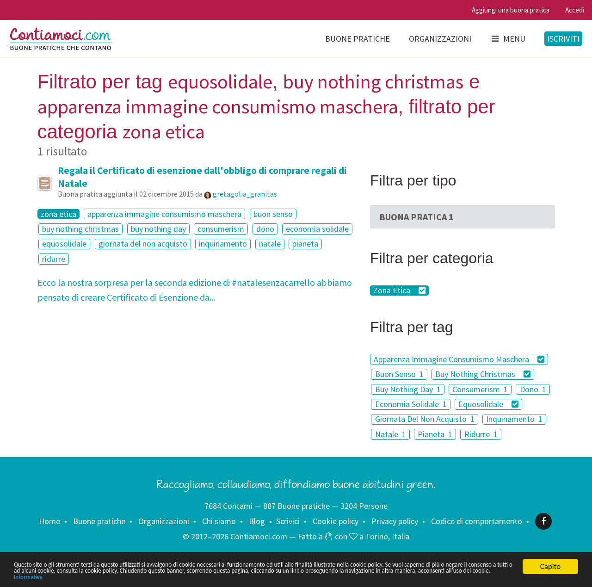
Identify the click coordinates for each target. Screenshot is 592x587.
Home (49, 521)
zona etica (58, 214)
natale (270, 244)
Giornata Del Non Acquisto (425, 419)
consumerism (220, 228)
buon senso (273, 214)
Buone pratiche (357, 38)
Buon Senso (399, 374)
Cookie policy (335, 521)
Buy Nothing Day (408, 389)
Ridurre (481, 434)
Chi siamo (219, 521)
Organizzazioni (440, 38)
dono (265, 228)
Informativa (290, 576)
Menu (507, 38)
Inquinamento (514, 419)
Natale (390, 434)
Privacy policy (394, 521)
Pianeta (435, 434)
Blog (257, 521)
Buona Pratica (416, 216)
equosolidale (64, 244)
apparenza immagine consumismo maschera (164, 214)
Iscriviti (563, 38)
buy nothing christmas (80, 228)
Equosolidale (488, 404)
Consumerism (480, 389)
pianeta (305, 244)
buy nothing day (158, 228)
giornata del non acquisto (143, 244)
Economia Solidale (411, 404)
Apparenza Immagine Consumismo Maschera (459, 359)
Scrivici (288, 521)
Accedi (574, 10)
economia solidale (317, 228)
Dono (533, 389)
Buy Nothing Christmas (482, 374)
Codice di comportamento (476, 521)
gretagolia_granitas (245, 193)
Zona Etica (399, 290)
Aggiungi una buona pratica (510, 10)
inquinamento (223, 244)
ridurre (53, 258)
